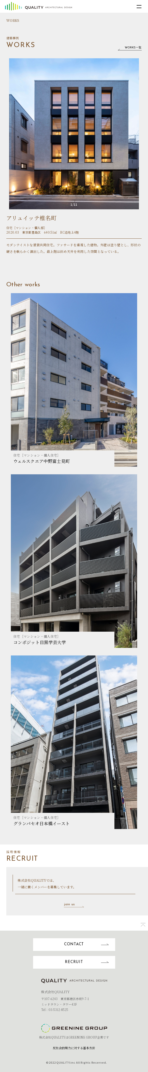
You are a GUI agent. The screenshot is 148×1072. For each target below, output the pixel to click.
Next (126, 134)
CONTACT (89, 944)
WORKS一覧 (128, 48)
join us (74, 905)
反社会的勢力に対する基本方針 (74, 1048)
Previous (21, 134)
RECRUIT (90, 962)
